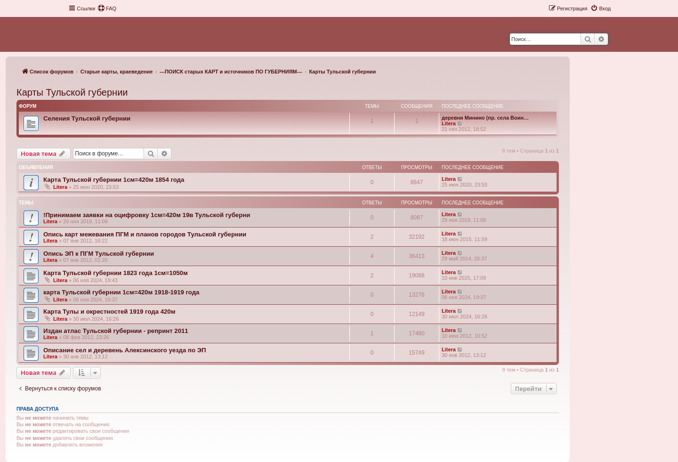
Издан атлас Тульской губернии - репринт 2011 (115, 330)
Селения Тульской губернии (86, 118)
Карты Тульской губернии (72, 92)
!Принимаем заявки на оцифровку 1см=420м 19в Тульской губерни (146, 215)
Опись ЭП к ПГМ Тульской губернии (98, 253)
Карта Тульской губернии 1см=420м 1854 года (113, 179)
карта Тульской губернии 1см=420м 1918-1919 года (121, 292)
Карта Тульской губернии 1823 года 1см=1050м (115, 272)
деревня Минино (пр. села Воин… (485, 118)
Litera (449, 123)
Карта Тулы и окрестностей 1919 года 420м (109, 311)
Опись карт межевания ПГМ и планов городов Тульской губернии (144, 234)
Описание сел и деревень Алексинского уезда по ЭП (124, 350)
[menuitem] (106, 8)
